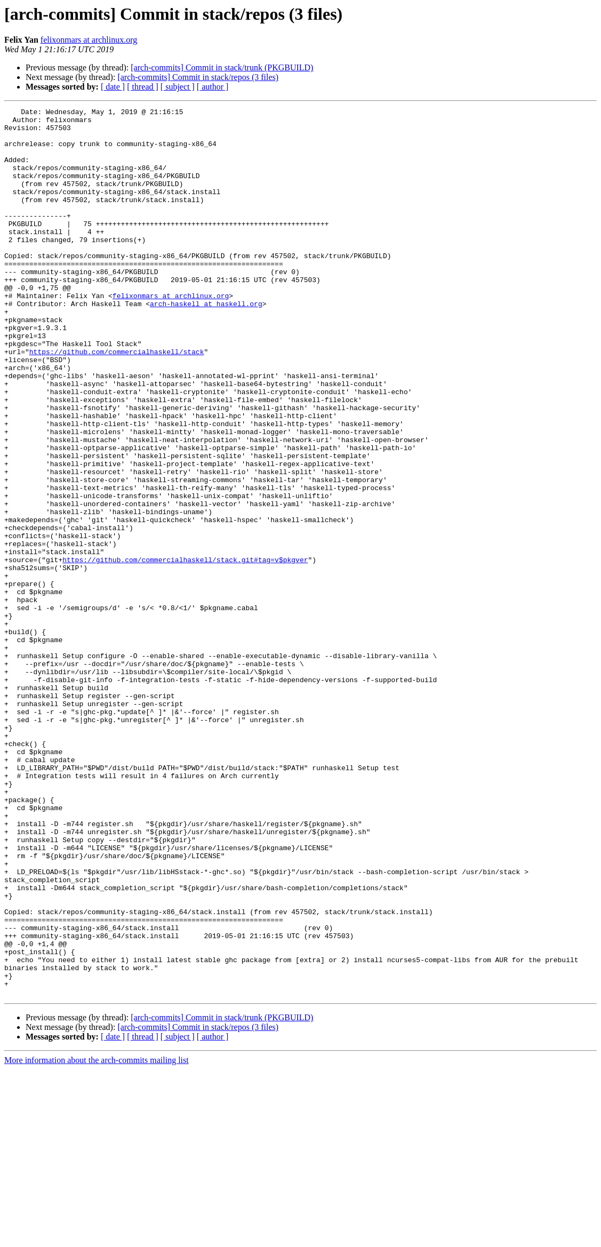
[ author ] (213, 86)
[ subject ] (178, 86)
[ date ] (113, 86)
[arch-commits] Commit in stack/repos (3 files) (197, 77)
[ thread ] (142, 86)
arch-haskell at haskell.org (206, 343)
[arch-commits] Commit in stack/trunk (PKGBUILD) (222, 67)
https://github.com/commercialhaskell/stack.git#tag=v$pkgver (185, 651)
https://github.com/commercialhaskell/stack (116, 401)
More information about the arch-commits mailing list (96, 1237)
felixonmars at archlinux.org (89, 39)
